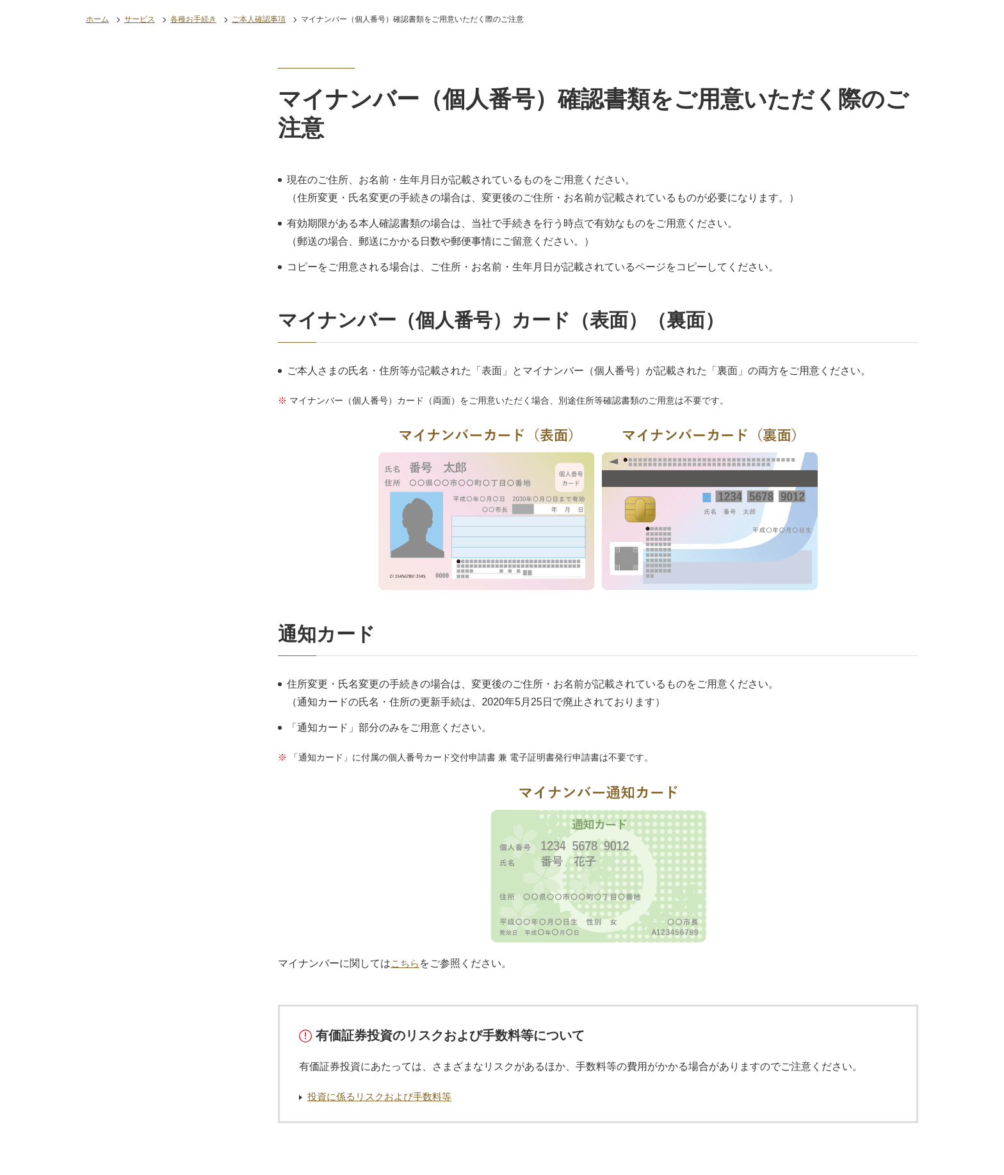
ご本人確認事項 (259, 19)
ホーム (97, 19)
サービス (139, 19)
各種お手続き (193, 19)
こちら (406, 963)
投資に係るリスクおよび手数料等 (384, 1096)
